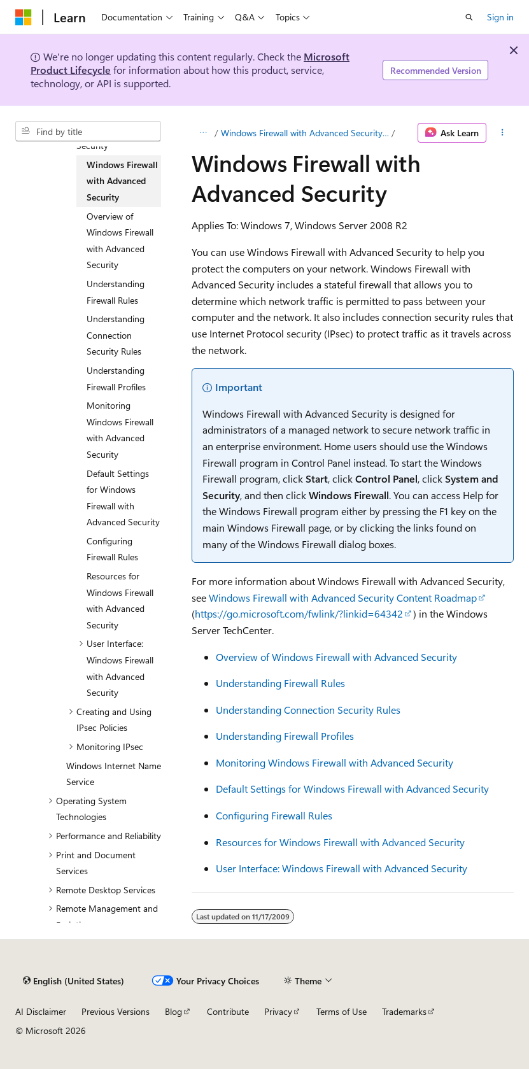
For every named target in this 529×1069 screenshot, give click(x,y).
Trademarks (404, 1011)
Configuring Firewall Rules (274, 815)
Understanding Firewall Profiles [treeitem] (116, 378)
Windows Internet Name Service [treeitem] (113, 774)
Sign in (500, 17)
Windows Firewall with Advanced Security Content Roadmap (343, 597)
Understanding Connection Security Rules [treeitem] (116, 335)
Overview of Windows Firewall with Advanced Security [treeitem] (120, 240)
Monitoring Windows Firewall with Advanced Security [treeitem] (120, 429)
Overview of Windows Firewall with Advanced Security (336, 656)
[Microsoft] (23, 17)
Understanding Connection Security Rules (308, 709)
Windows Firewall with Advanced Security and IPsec (305, 133)
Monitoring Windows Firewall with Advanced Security (334, 762)
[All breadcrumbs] (203, 133)
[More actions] (502, 133)
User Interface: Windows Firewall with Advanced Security (341, 868)
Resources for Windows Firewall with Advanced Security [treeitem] (120, 600)
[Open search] (469, 17)
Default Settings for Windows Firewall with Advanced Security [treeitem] (123, 497)
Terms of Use (341, 1011)
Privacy (278, 1011)
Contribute (228, 1011)
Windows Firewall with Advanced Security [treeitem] (122, 181)
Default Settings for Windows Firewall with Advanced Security (352, 788)
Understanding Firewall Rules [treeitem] (116, 292)
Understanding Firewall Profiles (285, 735)
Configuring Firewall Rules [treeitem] (112, 549)
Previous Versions (115, 1011)
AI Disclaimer (40, 1011)
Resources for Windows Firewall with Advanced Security (340, 842)
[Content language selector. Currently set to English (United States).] (73, 980)
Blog (173, 1011)
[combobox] (88, 131)
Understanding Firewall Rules (280, 683)
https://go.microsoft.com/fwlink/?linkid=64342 (299, 613)
